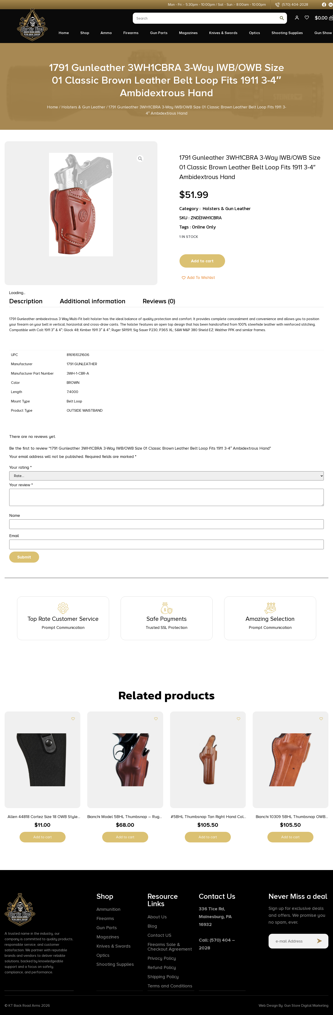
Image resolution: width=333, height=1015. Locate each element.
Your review (21, 485)
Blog (152, 926)
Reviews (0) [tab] (159, 301)
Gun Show (323, 33)
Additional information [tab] (92, 301)
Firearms (131, 33)
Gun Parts (159, 33)
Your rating (20, 467)
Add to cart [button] (42, 837)
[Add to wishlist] (73, 719)
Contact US (159, 935)
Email (14, 536)
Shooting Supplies (287, 33)
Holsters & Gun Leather (83, 107)
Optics (254, 33)
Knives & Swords (223, 33)
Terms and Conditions (170, 986)
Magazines (188, 33)
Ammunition (108, 909)
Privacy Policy (162, 958)
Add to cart (202, 260)
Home (64, 33)
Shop (84, 33)
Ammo (106, 33)
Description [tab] (26, 301)
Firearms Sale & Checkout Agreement (170, 947)
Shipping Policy (163, 977)
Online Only (204, 226)
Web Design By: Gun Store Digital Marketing (293, 1005)
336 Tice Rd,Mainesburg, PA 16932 (215, 916)
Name (14, 515)
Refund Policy (162, 967)
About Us (157, 917)
